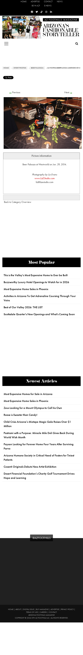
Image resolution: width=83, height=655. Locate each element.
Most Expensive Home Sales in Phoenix (26, 289)
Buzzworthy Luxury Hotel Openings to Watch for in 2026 (36, 282)
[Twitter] (37, 12)
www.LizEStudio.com (45, 178)
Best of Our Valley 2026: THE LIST (23, 307)
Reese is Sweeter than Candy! (20, 415)
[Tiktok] (41, 12)
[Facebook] (32, 12)
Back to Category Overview (17, 201)
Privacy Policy (67, 609)
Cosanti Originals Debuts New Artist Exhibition (30, 466)
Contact (48, 1)
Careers (43, 612)
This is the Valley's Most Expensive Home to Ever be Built (35, 275)
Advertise (35, 1)
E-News (47, 5)
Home (23, 1)
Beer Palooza (37, 68)
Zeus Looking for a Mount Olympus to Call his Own (33, 408)
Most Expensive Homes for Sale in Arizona (28, 394)
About (18, 609)
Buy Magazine (42, 609)
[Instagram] (46, 12)
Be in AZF (36, 5)
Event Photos (20, 68)
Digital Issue (28, 609)
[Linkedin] (51, 12)
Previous (16, 92)
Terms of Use (32, 612)
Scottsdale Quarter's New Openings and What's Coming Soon (39, 314)
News (60, 1)
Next (66, 92)
